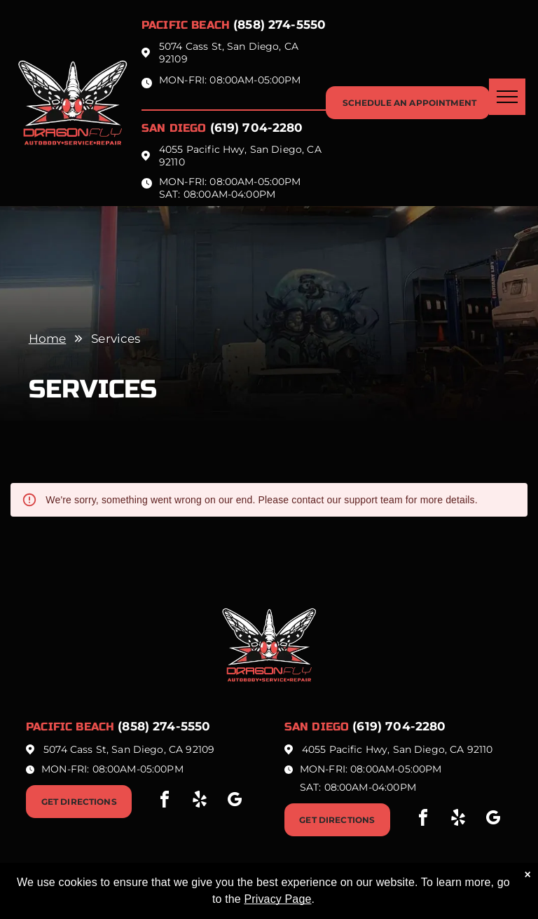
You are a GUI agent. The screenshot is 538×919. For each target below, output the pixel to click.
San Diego (174, 128)
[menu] (507, 97)
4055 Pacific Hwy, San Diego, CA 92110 (397, 749)
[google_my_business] (234, 801)
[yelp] (199, 801)
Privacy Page (277, 899)
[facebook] (164, 801)
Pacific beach (186, 25)
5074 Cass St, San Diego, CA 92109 (128, 749)
